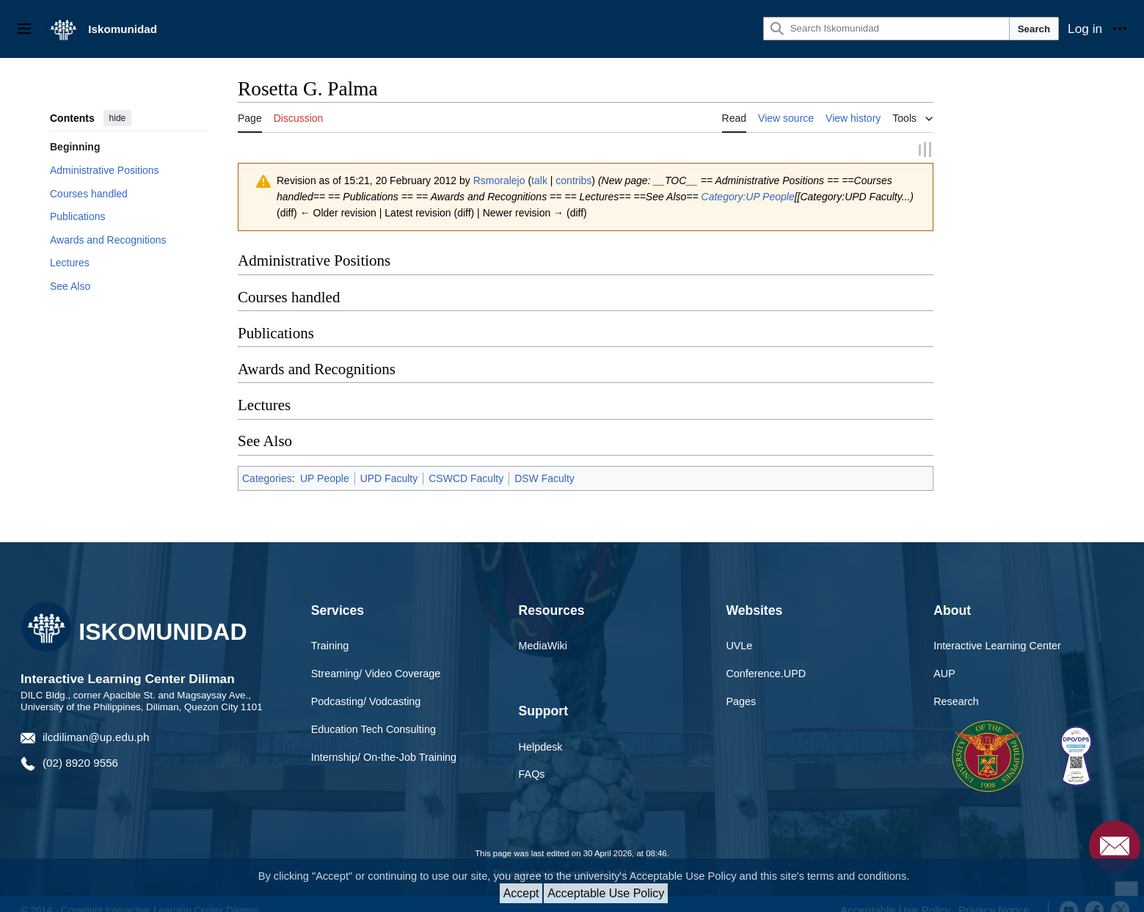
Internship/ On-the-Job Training (383, 756)
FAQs (532, 774)
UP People (324, 478)
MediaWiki (543, 645)
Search (1034, 28)
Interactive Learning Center (997, 645)
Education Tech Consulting (373, 728)
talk (539, 180)
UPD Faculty (389, 478)
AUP (944, 673)
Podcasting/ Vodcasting (366, 701)
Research (956, 701)
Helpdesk (541, 746)
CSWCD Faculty (466, 478)
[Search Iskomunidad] (886, 28)
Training (330, 645)
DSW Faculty (544, 478)
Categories (267, 478)
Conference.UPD (766, 673)
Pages (741, 701)
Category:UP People (748, 196)
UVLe (739, 645)
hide (117, 118)
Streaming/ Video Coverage (376, 673)
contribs (573, 180)
